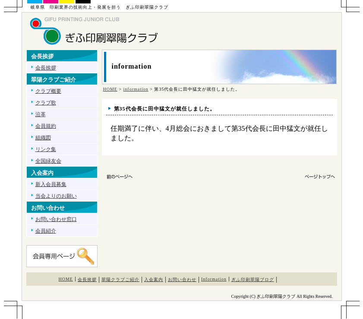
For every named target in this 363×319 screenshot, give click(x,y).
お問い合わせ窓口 (56, 219)
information (135, 89)
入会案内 (153, 279)
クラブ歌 (45, 103)
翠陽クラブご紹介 (120, 279)
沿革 (40, 114)
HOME (110, 89)
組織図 (43, 138)
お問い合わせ (182, 279)
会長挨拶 (45, 68)
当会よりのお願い (56, 196)
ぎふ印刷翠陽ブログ (252, 279)
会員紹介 (45, 231)
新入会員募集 (50, 184)
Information (214, 279)
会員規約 (45, 126)
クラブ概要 (48, 91)
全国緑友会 (48, 161)
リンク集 (45, 149)
